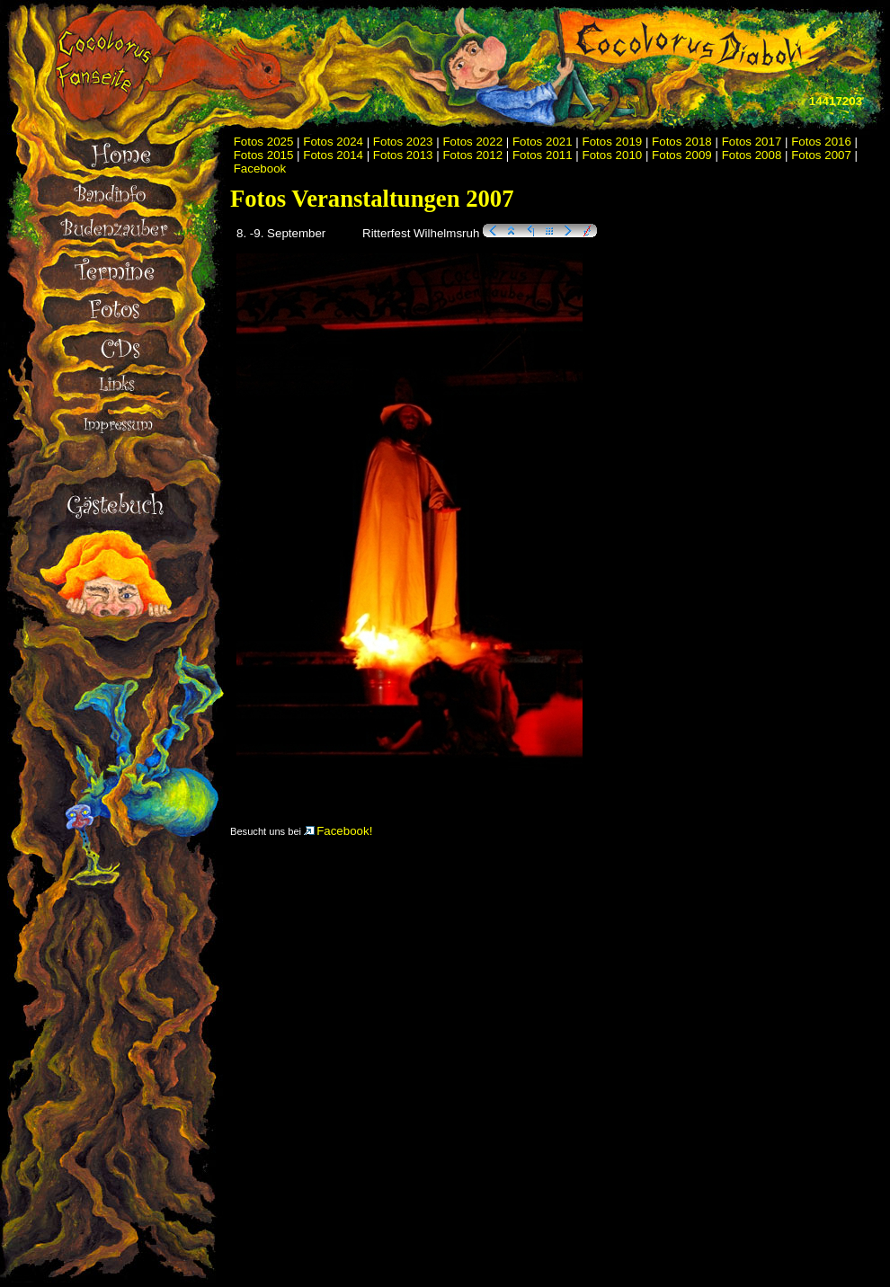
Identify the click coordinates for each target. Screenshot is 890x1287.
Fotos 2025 (264, 141)
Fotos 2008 (752, 155)
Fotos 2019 (613, 141)
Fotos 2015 (264, 155)
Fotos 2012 (472, 155)
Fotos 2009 (682, 155)
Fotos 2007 (821, 155)
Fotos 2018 (682, 141)
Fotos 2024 (333, 141)
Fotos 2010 (613, 155)
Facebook (260, 168)
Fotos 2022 (472, 141)
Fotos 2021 (542, 141)
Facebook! (338, 831)
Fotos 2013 (403, 155)
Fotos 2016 (821, 141)
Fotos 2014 (333, 155)
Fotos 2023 (403, 141)
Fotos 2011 (542, 155)
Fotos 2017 (752, 141)
